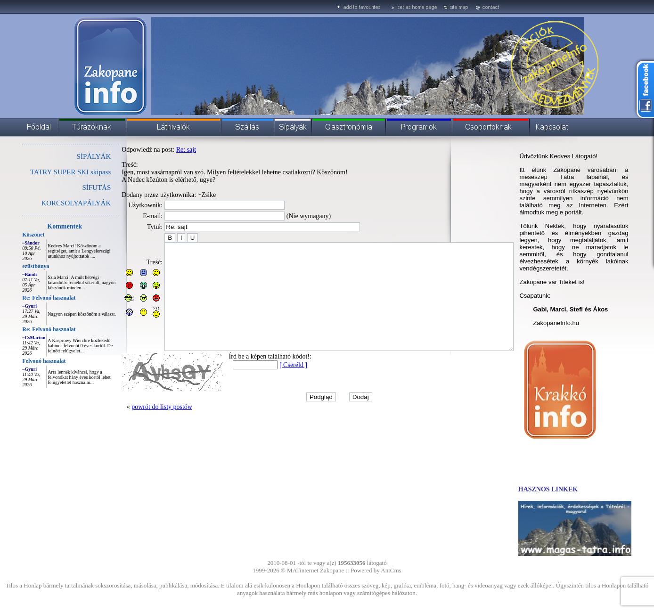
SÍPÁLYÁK (73, 156)
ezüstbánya (14, 266)
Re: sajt (165, 149)
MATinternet (303, 570)
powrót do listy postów (140, 428)
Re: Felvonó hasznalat (27, 297)
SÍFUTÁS (75, 187)
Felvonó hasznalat (22, 361)
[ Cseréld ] (272, 386)
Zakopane (332, 570)
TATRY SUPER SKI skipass (49, 172)
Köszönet (12, 234)
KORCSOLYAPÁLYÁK (55, 203)
